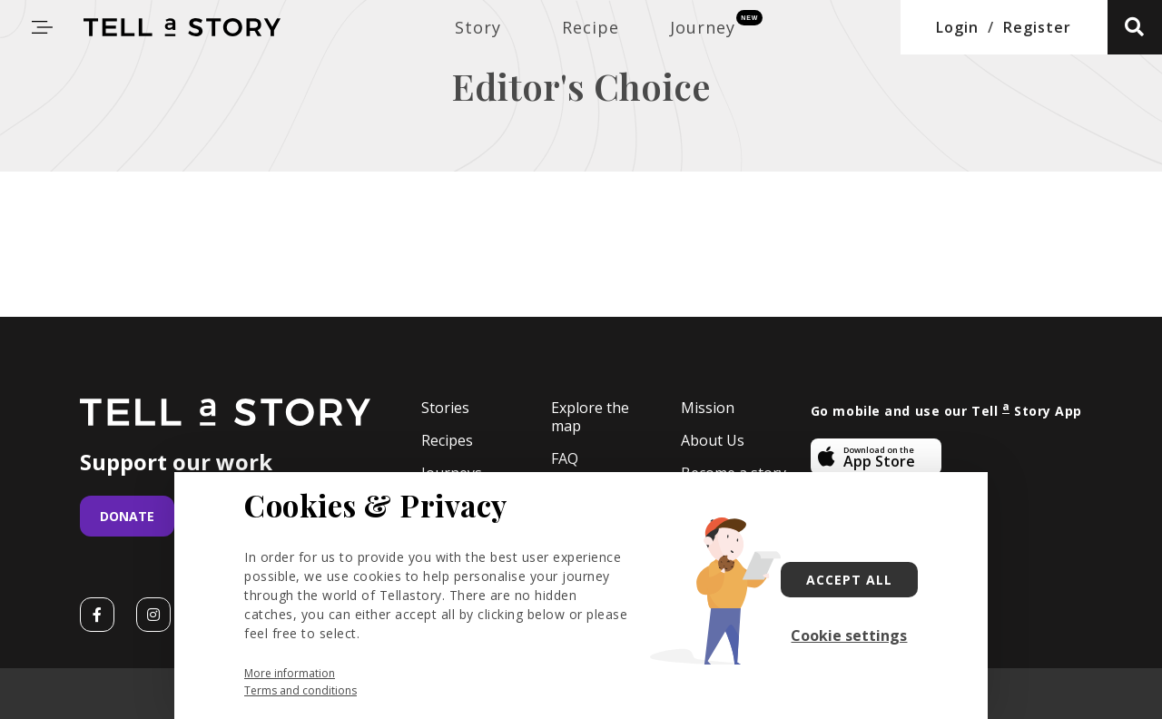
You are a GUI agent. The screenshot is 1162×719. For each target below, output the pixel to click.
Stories (445, 408)
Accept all (849, 579)
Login (957, 27)
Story (478, 27)
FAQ (564, 458)
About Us (712, 440)
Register (1037, 27)
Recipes (447, 440)
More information (289, 673)
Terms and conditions (300, 690)
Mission (707, 408)
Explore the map (590, 417)
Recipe (590, 27)
